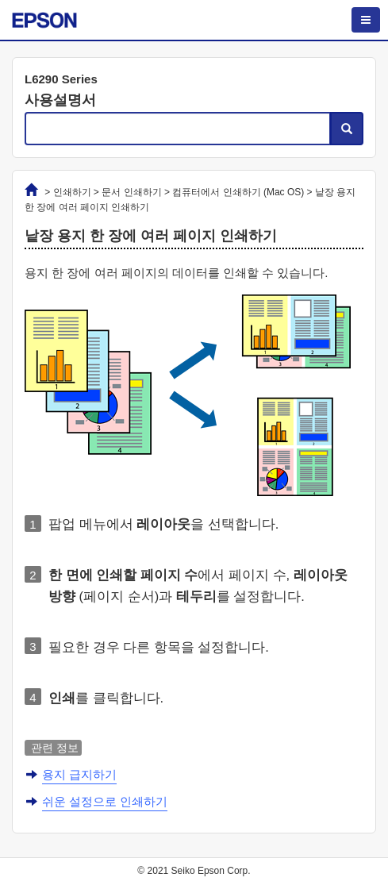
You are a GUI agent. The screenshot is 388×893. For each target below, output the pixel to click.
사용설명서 (60, 100)
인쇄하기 (72, 192)
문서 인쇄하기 (131, 192)
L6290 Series (61, 79)
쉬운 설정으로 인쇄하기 (104, 801)
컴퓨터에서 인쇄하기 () (238, 192)
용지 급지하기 (79, 774)
